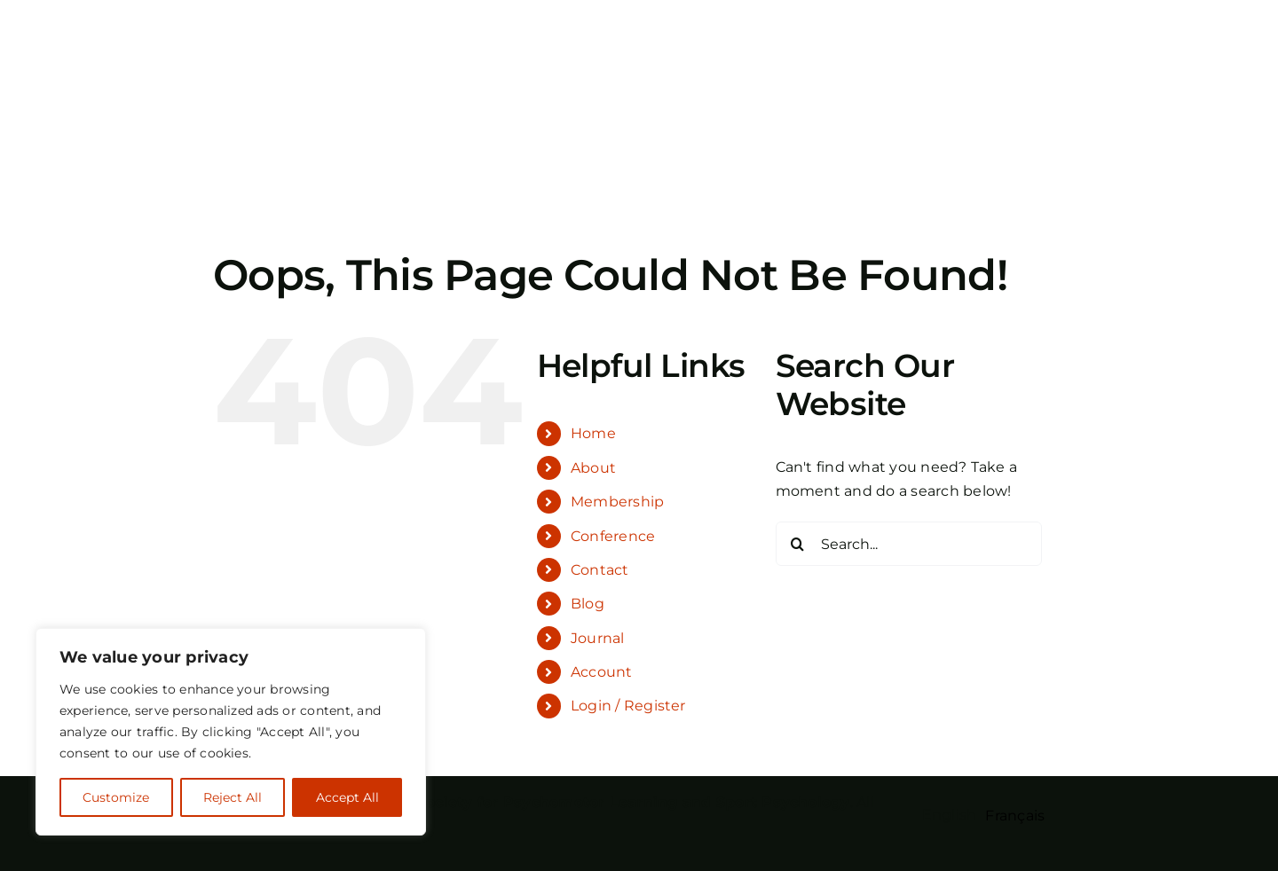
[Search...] (909, 544)
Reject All (232, 797)
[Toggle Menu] (1051, 94)
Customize (116, 797)
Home (593, 433)
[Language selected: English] (988, 815)
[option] (1014, 816)
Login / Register (628, 705)
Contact (600, 569)
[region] (231, 732)
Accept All (347, 797)
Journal (598, 638)
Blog (587, 603)
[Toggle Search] (1001, 93)
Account (602, 671)
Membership (617, 501)
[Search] (798, 544)
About (593, 467)
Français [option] (1015, 815)
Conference (613, 536)
